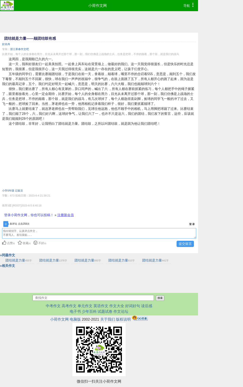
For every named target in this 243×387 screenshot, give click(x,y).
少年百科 (89, 311)
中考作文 (53, 306)
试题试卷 (105, 311)
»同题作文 (7, 255)
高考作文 (69, 306)
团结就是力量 (18, 260)
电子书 (76, 311)
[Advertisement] (99, 157)
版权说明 (123, 319)
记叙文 (19, 190)
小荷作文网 (97, 6)
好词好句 (132, 306)
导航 (189, 5)
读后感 (146, 306)
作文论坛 (120, 311)
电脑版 (75, 319)
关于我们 (107, 319)
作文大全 (116, 306)
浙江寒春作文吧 (19, 49)
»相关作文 (7, 265)
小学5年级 (8, 190)
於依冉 (6, 44)
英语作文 (100, 306)
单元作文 (85, 306)
